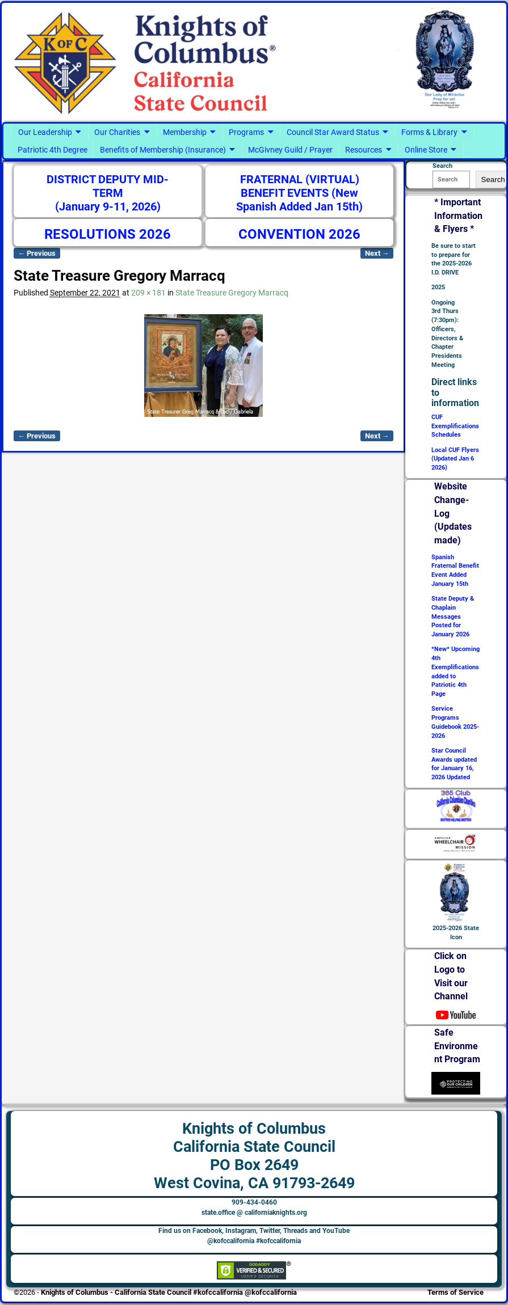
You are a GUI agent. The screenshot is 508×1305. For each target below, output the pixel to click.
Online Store (426, 149)
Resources (363, 149)
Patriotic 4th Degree (52, 149)
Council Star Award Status (333, 132)
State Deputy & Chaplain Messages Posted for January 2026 (452, 616)
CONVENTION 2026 (299, 234)
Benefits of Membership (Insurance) (163, 149)
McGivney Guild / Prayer (290, 149)
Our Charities (117, 132)
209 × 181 (148, 292)
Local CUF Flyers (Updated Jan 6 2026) (455, 459)
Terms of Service (455, 1292)
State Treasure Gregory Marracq (231, 292)
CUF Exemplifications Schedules (455, 426)
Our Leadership (45, 132)
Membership (185, 132)
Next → (377, 253)
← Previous (37, 253)
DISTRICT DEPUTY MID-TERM (108, 186)
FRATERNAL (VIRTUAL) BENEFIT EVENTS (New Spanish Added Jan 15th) (299, 193)
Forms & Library (429, 132)
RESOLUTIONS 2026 (107, 234)
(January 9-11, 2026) (108, 206)
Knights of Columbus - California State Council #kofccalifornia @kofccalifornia (169, 1292)
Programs (246, 132)
